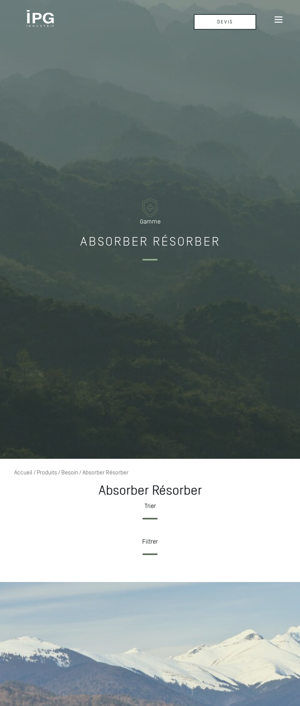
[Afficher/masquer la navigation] (279, 19)
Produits (47, 472)
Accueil (23, 472)
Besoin (69, 472)
